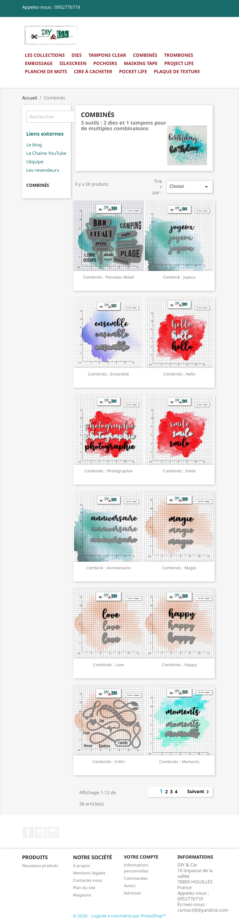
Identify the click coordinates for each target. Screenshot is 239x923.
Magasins (82, 895)
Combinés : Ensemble (108, 374)
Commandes (136, 878)
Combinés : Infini (108, 761)
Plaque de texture (177, 71)
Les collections (45, 55)
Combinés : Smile (179, 471)
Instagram (53, 832)
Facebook (28, 832)
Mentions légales (89, 873)
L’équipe (35, 161)
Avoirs (129, 885)
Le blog (34, 145)
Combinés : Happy (179, 664)
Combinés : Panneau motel (108, 277)
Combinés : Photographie (109, 471)
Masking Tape (141, 63)
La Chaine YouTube (46, 153)
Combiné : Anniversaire (108, 567)
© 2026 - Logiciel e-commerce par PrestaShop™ (119, 915)
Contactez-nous (87, 880)
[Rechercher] (61, 117)
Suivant (199, 792)
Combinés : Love (108, 664)
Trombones (178, 55)
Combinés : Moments (179, 761)
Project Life (179, 63)
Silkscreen (73, 63)
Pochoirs (105, 63)
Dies (77, 55)
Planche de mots (46, 71)
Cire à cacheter (93, 71)
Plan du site (84, 887)
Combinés (145, 55)
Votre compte (141, 857)
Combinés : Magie (179, 567)
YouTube (40, 832)
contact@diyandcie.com (202, 910)
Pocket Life (133, 71)
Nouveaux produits (40, 865)
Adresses (132, 893)
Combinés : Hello (179, 374)
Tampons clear (107, 55)
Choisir (189, 186)
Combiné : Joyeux (179, 277)
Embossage (39, 63)
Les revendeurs (42, 170)
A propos (81, 865)
